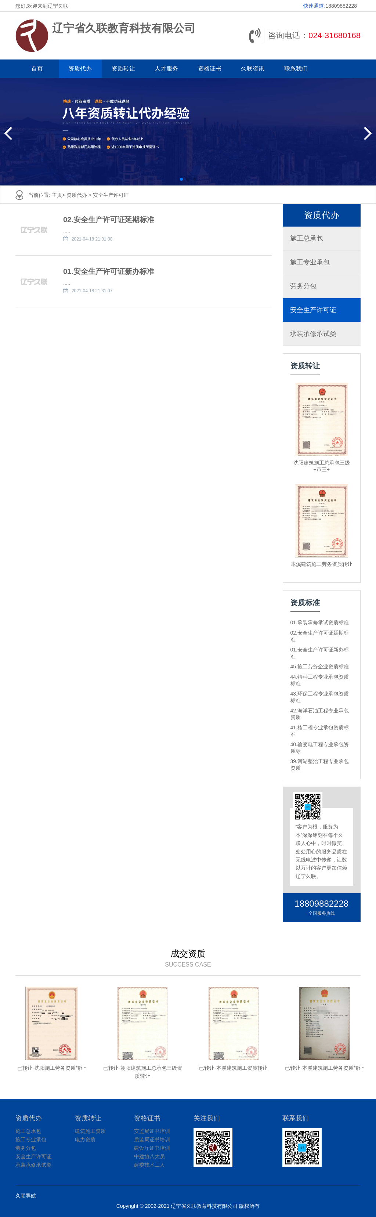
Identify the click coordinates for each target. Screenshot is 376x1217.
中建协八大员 (149, 1156)
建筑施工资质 (90, 1131)
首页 (37, 68)
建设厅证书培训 (152, 1148)
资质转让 (123, 68)
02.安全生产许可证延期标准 (108, 220)
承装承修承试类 (313, 333)
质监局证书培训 (152, 1139)
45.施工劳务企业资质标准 (319, 666)
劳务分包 (303, 286)
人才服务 (166, 68)
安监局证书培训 (152, 1131)
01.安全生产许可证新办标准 (108, 271)
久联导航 (25, 1196)
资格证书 (209, 68)
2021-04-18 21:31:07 (92, 290)
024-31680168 (334, 35)
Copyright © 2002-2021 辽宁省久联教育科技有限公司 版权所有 (188, 1206)
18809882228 (341, 6)
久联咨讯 (252, 68)
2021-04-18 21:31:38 (92, 239)
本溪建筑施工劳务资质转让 (321, 564)
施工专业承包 (310, 262)
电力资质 (85, 1139)
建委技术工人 (149, 1165)
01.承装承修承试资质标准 (319, 622)
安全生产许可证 (111, 195)
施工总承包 (306, 238)
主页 (57, 195)
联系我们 (296, 68)
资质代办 (80, 68)
